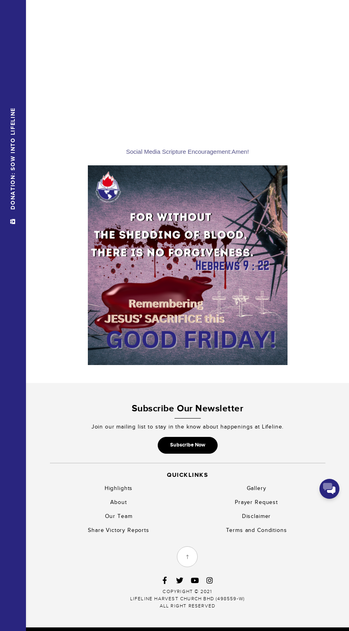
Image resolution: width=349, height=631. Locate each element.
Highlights (119, 488)
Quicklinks (187, 474)
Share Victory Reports (118, 530)
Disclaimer (256, 516)
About (118, 502)
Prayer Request (256, 502)
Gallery (256, 488)
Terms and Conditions (256, 530)
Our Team (119, 516)
